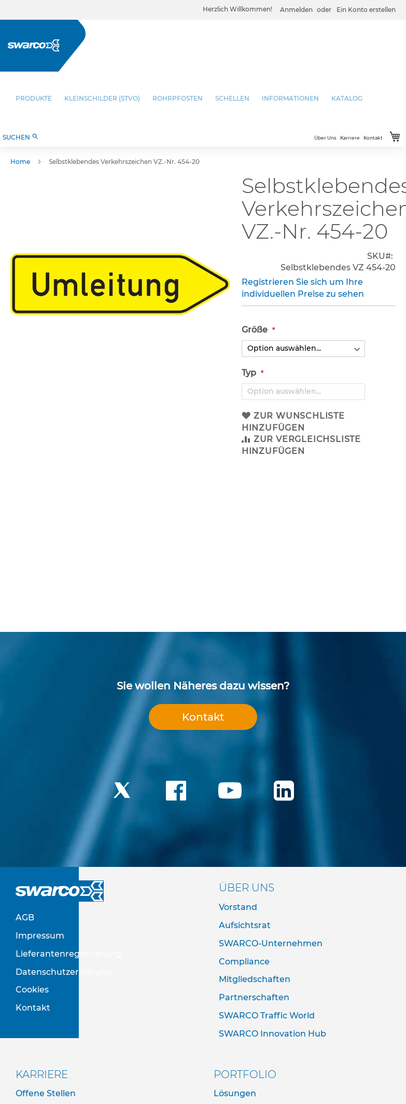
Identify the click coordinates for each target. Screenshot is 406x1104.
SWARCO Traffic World (267, 1015)
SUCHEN (21, 137)
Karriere (350, 138)
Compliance (244, 962)
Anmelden (296, 9)
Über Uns (325, 138)
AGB (25, 917)
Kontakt (373, 138)
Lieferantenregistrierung (68, 954)
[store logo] (34, 45)
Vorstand (238, 907)
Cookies (32, 990)
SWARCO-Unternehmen (271, 943)
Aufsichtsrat (245, 925)
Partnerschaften (254, 997)
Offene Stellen (46, 1093)
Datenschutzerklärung (64, 972)
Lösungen (235, 1093)
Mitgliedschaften (254, 979)
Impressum (40, 936)
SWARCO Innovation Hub (272, 1034)
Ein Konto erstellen (366, 9)
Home (20, 161)
